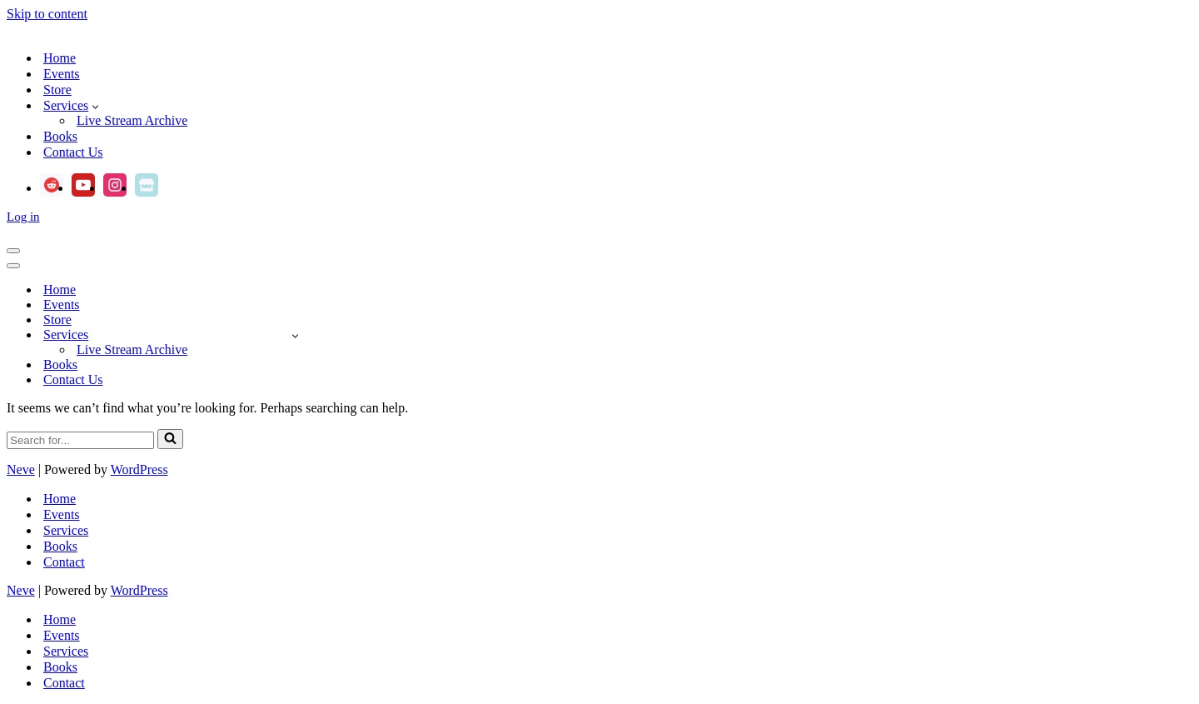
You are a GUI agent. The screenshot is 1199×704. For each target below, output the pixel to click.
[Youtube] (83, 185)
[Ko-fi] (146, 185)
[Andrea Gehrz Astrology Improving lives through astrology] (599, 29)
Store (57, 89)
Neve (21, 469)
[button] (95, 105)
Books (60, 136)
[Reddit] (51, 185)
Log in (23, 216)
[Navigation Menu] (13, 250)
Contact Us (73, 152)
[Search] (80, 440)
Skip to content (47, 14)
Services (65, 530)
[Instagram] (115, 185)
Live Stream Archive (132, 120)
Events (61, 74)
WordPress (139, 469)
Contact (64, 562)
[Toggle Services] (295, 335)
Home (59, 58)
